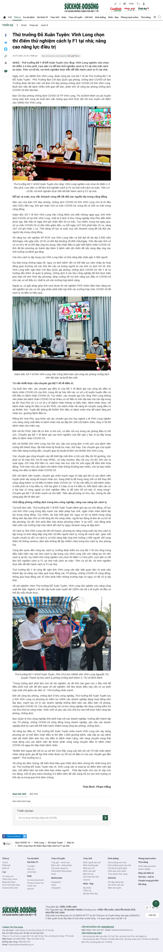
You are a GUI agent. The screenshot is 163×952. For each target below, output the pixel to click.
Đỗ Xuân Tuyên (55, 842)
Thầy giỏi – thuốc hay (60, 862)
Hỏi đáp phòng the (116, 882)
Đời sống (142, 884)
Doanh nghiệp (144, 869)
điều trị (70, 842)
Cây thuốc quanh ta (59, 868)
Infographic (56, 888)
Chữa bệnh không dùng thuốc (61, 872)
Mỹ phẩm (87, 888)
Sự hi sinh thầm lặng (11, 885)
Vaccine (30, 889)
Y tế (9, 17)
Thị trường (146, 17)
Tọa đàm (31, 866)
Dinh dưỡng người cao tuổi (119, 865)
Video (53, 885)
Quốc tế (44, 25)
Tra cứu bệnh (29, 17)
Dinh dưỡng (100, 17)
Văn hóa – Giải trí (146, 877)
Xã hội (24, 25)
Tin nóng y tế (7, 876)
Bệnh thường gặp (90, 865)
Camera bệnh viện (10, 888)
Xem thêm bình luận (21, 801)
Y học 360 (54, 17)
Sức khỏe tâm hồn (91, 877)
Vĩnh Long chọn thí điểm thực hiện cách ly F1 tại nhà (43, 846)
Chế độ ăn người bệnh (117, 868)
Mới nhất (34, 794)
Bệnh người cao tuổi (91, 862)
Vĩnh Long (39, 842)
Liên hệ (152, 915)
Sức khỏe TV (42, 17)
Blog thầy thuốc (8, 882)
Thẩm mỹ (87, 891)
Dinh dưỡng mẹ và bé (117, 862)
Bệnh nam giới (89, 871)
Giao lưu (31, 869)
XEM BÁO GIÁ (107, 927)
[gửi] (105, 817)
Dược (64, 17)
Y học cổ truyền (75, 17)
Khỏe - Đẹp (113, 17)
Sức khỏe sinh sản (116, 885)
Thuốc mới (31, 886)
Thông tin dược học (35, 883)
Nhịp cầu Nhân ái (146, 873)
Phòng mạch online (129, 17)
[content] (59, 817)
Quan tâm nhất (19, 794)
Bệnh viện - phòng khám (61, 865)
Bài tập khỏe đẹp (90, 893)
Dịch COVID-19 (22, 842)
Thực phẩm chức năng (117, 874)
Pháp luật (34, 25)
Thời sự (17, 17)
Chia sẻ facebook (14, 836)
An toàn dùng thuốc (35, 880)
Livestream (32, 872)
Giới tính (89, 17)
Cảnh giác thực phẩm (117, 871)
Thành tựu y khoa (9, 879)
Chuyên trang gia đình (148, 880)
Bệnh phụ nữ (88, 868)
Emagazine (56, 882)
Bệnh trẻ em (88, 874)
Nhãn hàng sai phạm (147, 866)
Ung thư (86, 880)
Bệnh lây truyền (114, 888)
